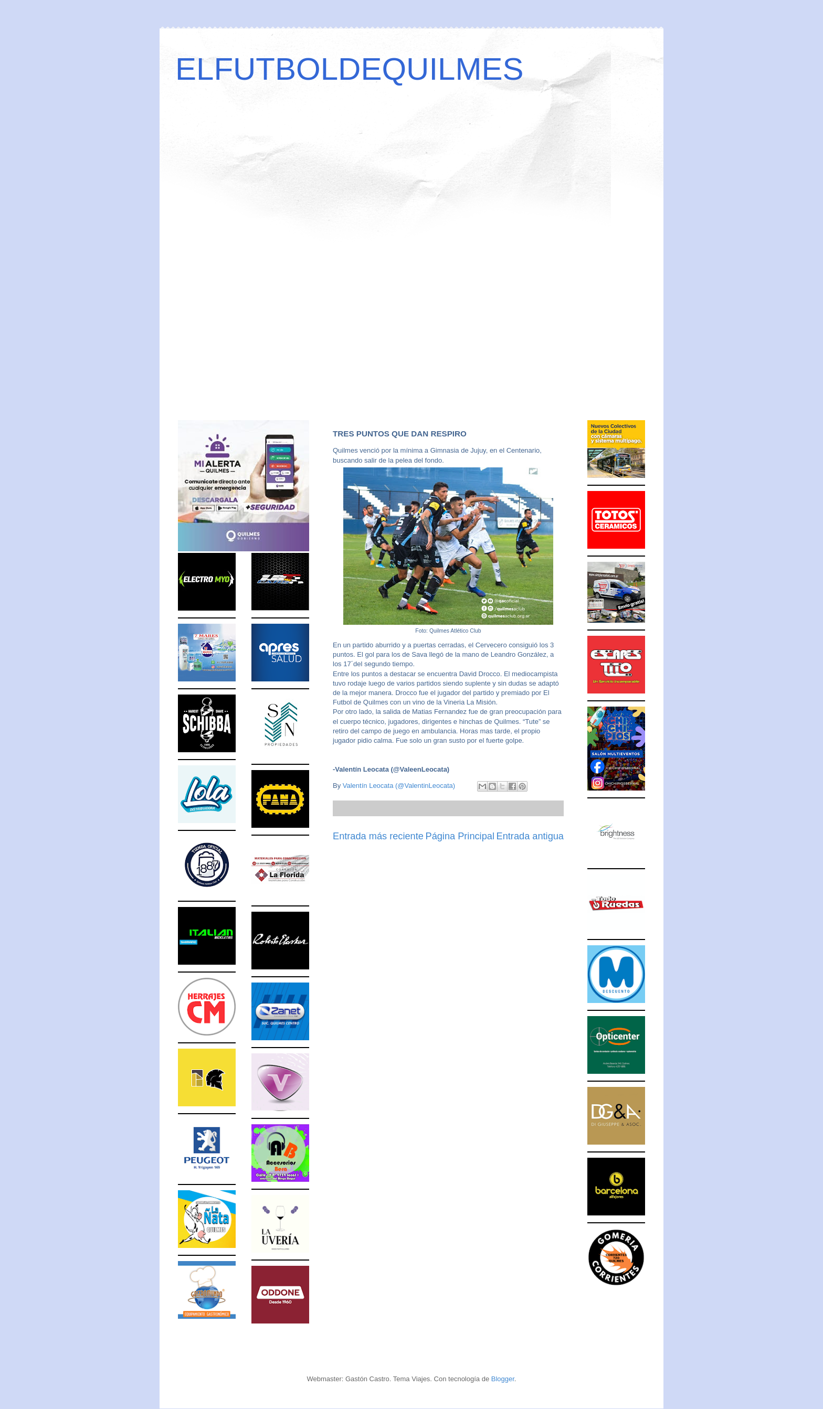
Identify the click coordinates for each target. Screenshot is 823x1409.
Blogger (502, 1379)
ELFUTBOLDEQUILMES (349, 69)
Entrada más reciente (378, 836)
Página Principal (460, 836)
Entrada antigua (530, 836)
